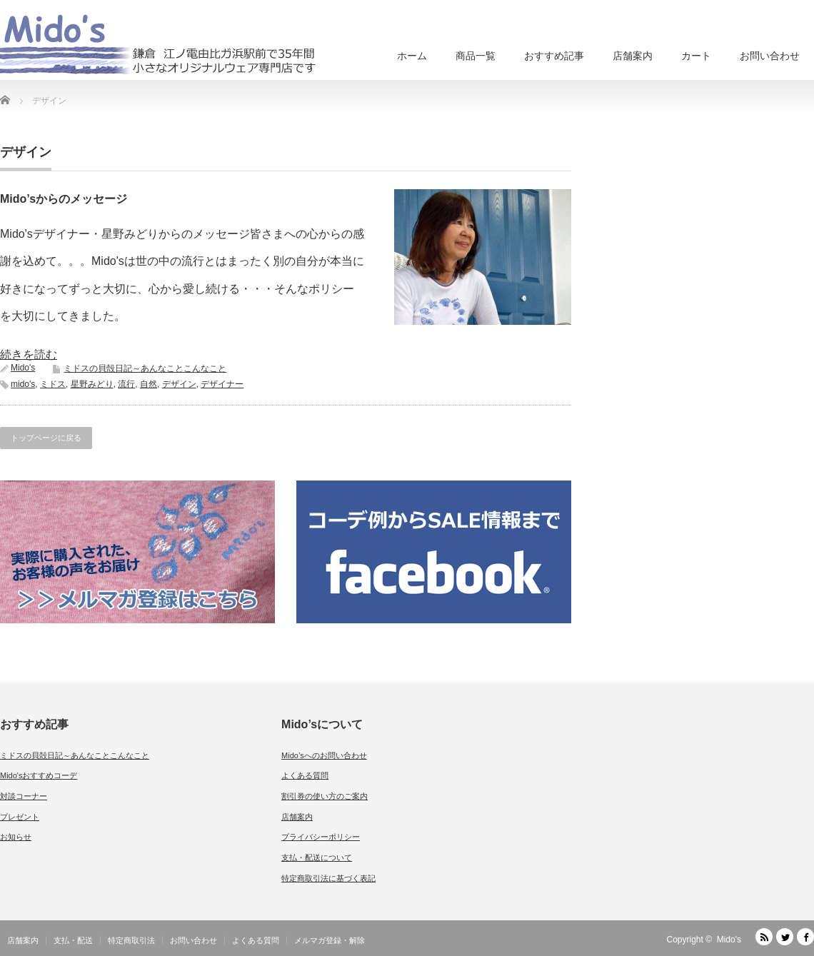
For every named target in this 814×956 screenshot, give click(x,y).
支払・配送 (73, 940)
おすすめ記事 (554, 55)
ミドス (53, 384)
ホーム (412, 55)
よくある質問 (304, 775)
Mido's (23, 368)
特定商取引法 (131, 940)
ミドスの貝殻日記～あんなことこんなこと (145, 368)
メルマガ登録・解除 (329, 940)
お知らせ (15, 836)
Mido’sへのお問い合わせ (324, 755)
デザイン (179, 384)
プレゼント (19, 816)
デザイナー (222, 384)
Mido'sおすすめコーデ (38, 775)
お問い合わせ (770, 55)
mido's (23, 384)
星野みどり (92, 384)
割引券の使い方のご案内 (324, 796)
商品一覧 (476, 55)
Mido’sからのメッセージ (63, 199)
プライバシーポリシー (320, 836)
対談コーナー (23, 796)
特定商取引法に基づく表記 (328, 878)
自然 (148, 384)
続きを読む (28, 354)
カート (696, 55)
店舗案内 (633, 55)
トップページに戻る (46, 437)
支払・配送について (316, 857)
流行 (126, 384)
